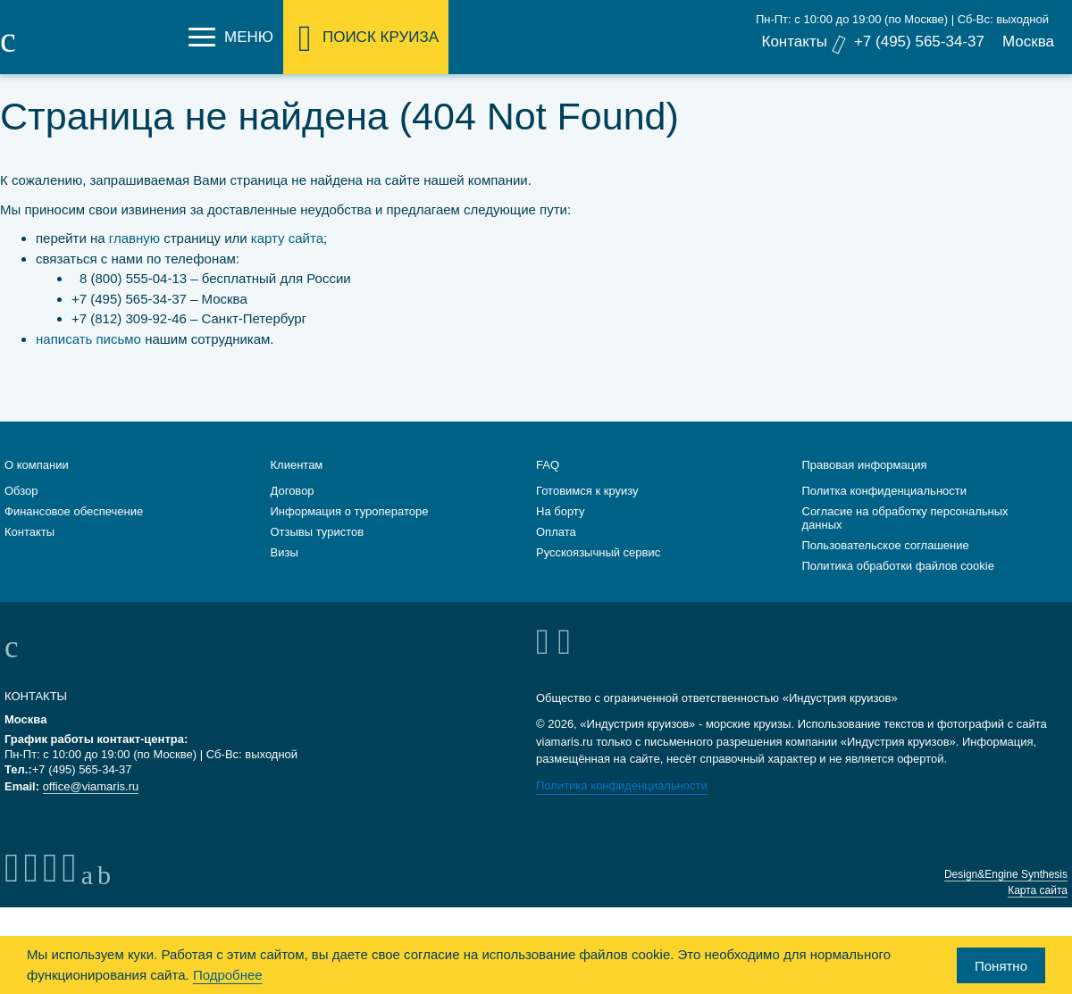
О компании (36, 463)
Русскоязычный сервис (598, 550)
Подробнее (228, 974)
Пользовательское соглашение (885, 543)
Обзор (21, 489)
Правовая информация (864, 463)
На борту (560, 509)
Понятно (1001, 965)
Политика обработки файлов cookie (898, 564)
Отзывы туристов (317, 530)
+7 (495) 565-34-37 (919, 41)
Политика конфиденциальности (622, 783)
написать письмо (88, 339)
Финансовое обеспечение (73, 509)
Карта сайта (1038, 888)
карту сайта (287, 238)
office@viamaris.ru (91, 784)
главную (134, 238)
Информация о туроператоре (350, 509)
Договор (292, 489)
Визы (284, 550)
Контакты (793, 41)
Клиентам (297, 463)
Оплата (556, 530)
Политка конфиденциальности (884, 489)
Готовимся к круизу (587, 489)
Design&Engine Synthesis (1006, 872)
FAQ (547, 463)
